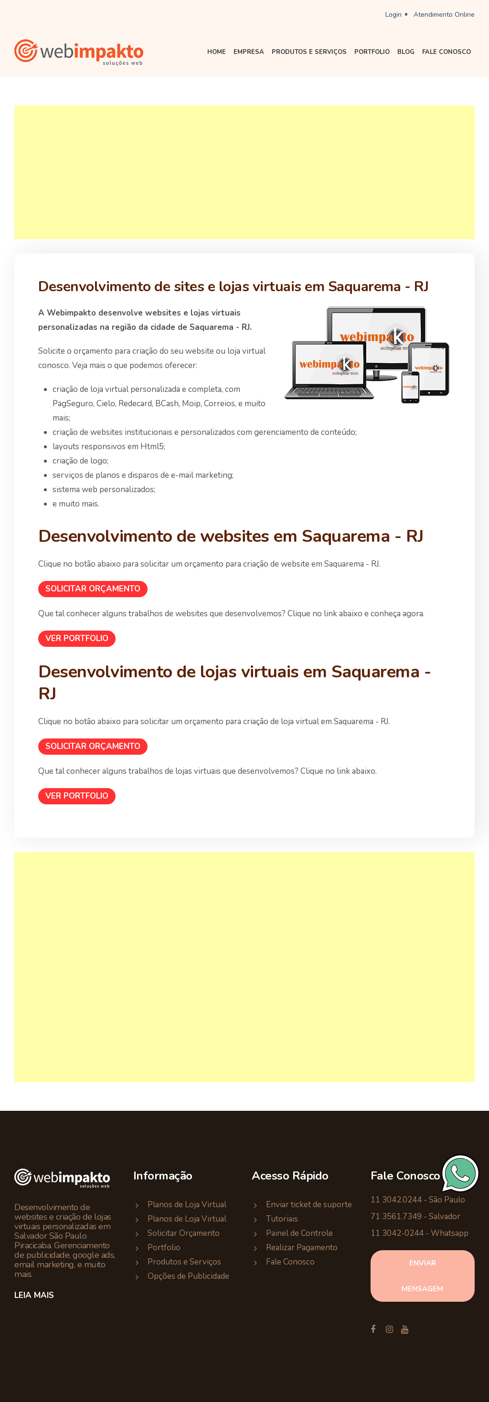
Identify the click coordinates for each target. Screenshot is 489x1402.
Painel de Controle (299, 1233)
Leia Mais (34, 1295)
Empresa (249, 52)
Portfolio (372, 52)
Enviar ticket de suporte (309, 1204)
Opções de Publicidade (188, 1276)
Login (393, 14)
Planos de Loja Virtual (187, 1204)
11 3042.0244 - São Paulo (418, 1199)
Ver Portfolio (76, 638)
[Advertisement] (244, 172)
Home (216, 52)
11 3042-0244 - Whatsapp (419, 1233)
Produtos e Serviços (309, 52)
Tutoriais (282, 1218)
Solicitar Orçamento (92, 588)
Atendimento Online (444, 14)
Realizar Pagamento (302, 1247)
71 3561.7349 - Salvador (415, 1216)
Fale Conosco (446, 52)
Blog (406, 52)
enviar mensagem (422, 1276)
